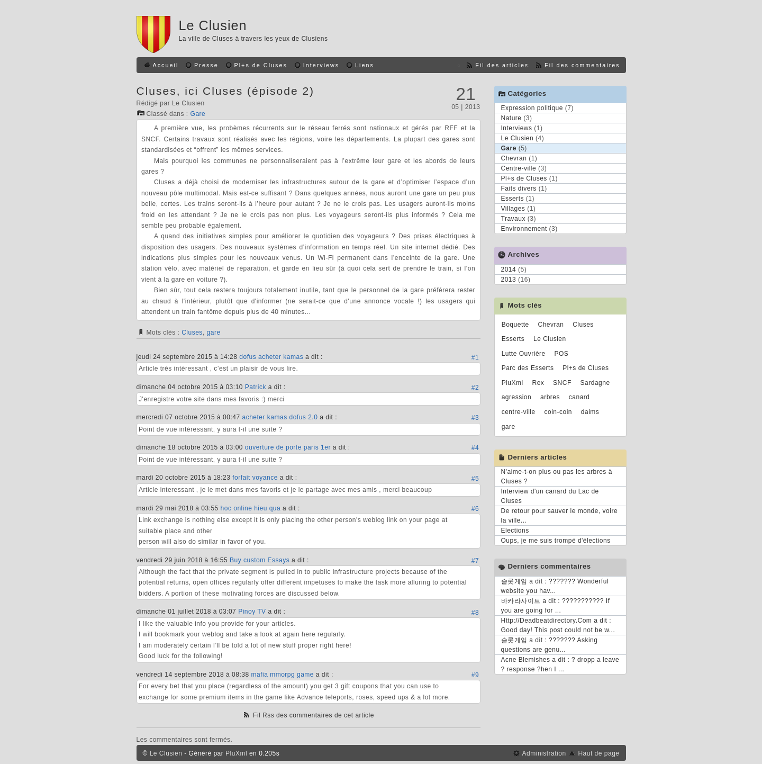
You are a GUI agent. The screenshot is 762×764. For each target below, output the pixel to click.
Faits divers (519, 188)
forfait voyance (255, 477)
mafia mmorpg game (282, 674)
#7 (475, 560)
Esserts (512, 198)
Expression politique (532, 108)
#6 (475, 509)
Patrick (255, 387)
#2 (475, 387)
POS (562, 353)
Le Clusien (213, 25)
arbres (550, 397)
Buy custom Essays (259, 560)
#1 (475, 357)
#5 (475, 478)
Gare (198, 114)
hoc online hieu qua (251, 508)
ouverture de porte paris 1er (288, 447)
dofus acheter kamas (271, 357)
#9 (475, 675)
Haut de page (598, 753)
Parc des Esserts (528, 368)
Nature (511, 118)
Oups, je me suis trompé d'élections (556, 540)
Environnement (524, 228)
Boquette (515, 324)
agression (517, 397)
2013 (508, 279)
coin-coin (559, 412)
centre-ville (519, 412)
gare (214, 332)
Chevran (514, 158)
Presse (206, 65)
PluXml (512, 383)
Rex (538, 383)
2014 (508, 269)
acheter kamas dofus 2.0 (280, 417)
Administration (544, 753)
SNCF (562, 383)
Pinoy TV (252, 611)
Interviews (321, 65)
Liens (364, 65)
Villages (513, 208)
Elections (515, 530)
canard (579, 397)
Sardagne (595, 383)
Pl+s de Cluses (260, 65)
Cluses (192, 332)
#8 (475, 612)
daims (590, 412)
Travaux (513, 218)
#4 (475, 448)
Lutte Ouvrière (524, 353)
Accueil (166, 65)
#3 (475, 417)
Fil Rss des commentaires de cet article (313, 715)
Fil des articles (502, 65)
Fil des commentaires (582, 65)
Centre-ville (519, 168)
